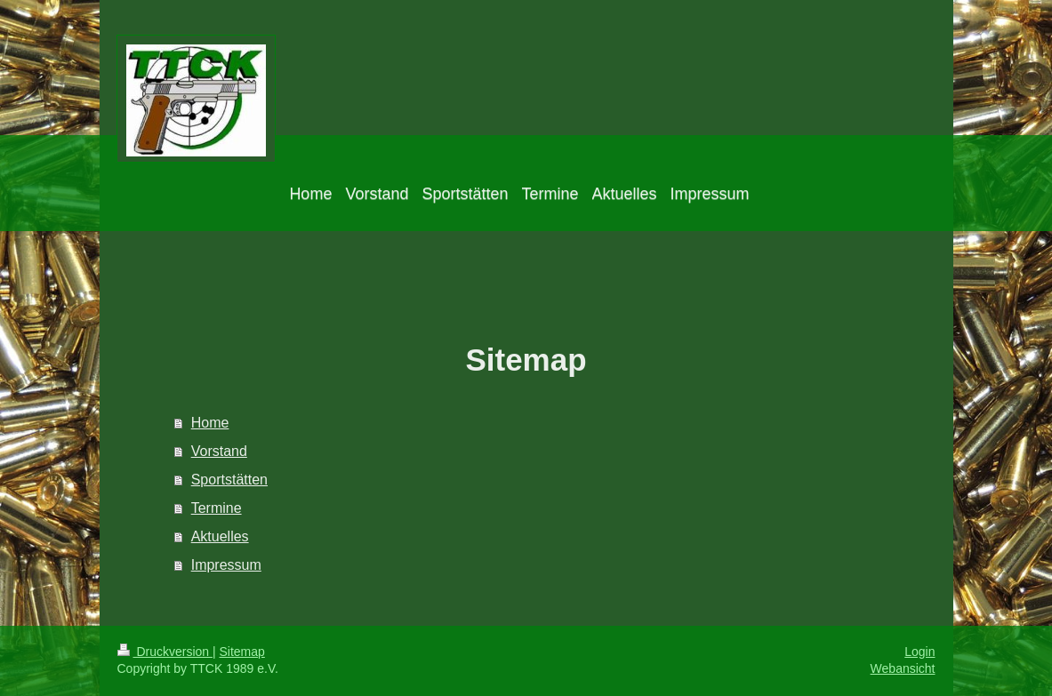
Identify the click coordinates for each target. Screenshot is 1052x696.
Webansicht (903, 668)
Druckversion (165, 651)
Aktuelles (220, 536)
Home (210, 422)
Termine (216, 508)
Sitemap (242, 651)
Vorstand (219, 451)
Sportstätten (229, 479)
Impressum (226, 564)
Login (919, 651)
